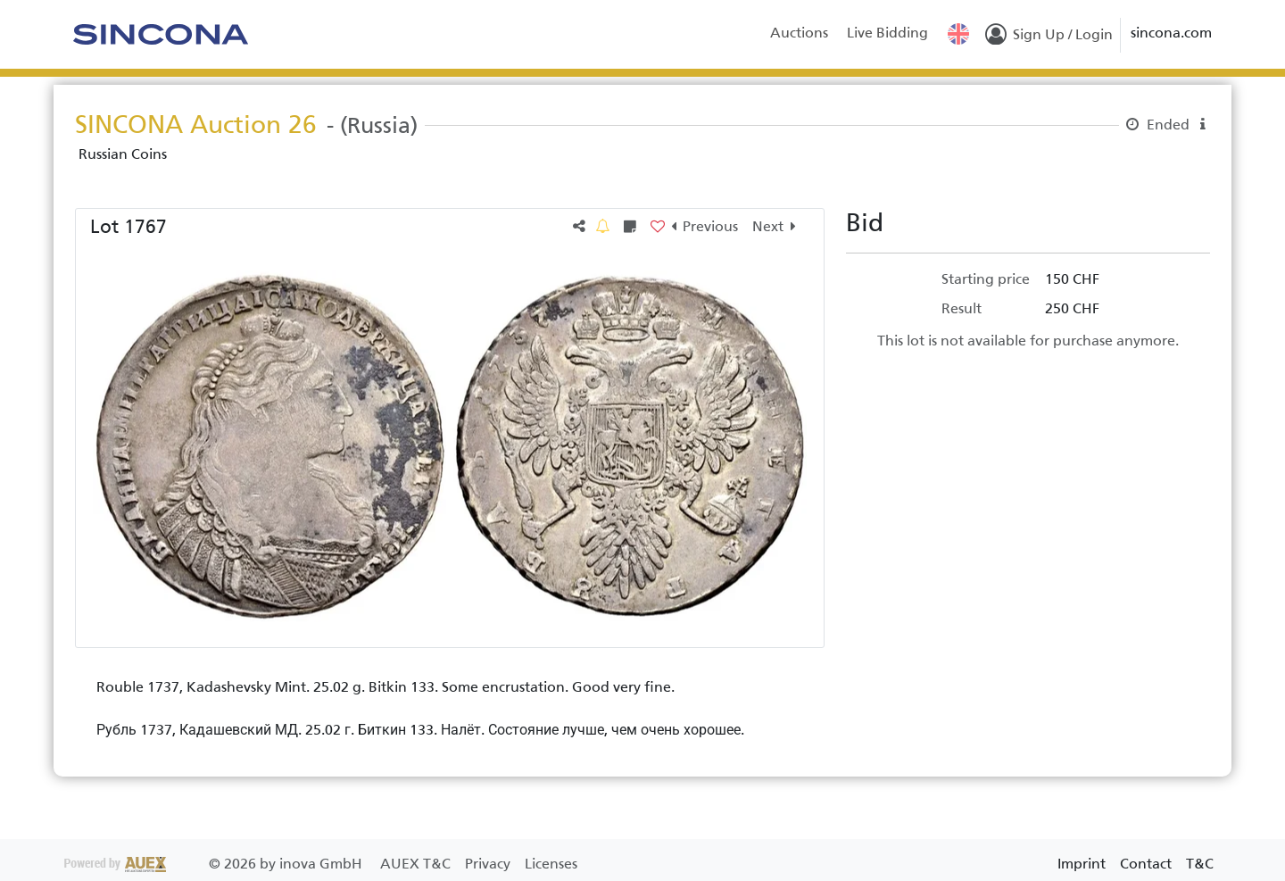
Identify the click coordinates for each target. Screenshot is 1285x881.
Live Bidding (887, 32)
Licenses (551, 863)
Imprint (1081, 863)
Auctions (799, 32)
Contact (1146, 863)
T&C (1200, 863)
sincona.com (1171, 32)
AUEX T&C (417, 863)
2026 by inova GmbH (215, 863)
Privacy (489, 863)
